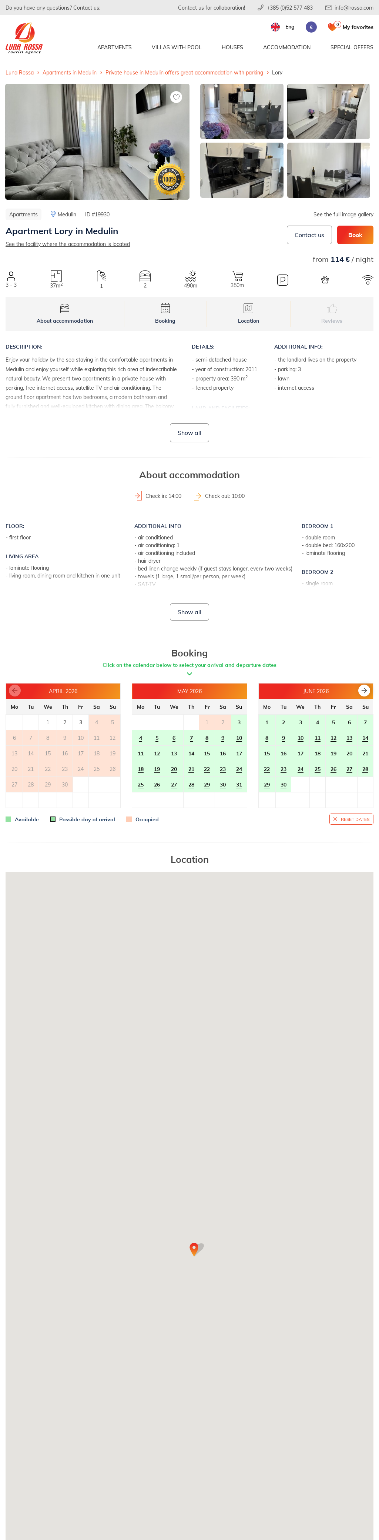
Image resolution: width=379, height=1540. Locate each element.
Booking (165, 313)
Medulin (67, 214)
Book (355, 235)
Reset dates (355, 819)
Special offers (352, 47)
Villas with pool (177, 47)
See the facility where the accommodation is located (68, 243)
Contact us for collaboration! (211, 7)
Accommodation (287, 47)
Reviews (331, 313)
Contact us (309, 235)
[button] (364, 690)
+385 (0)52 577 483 (290, 7)
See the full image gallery (343, 214)
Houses (232, 47)
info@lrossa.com (354, 7)
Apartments (114, 47)
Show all (189, 432)
